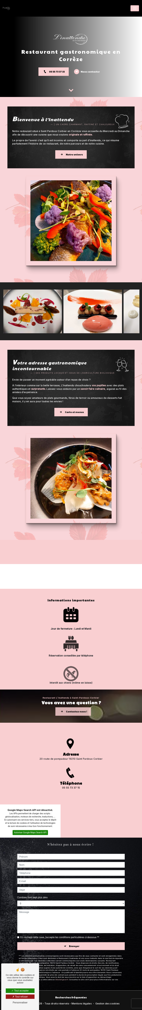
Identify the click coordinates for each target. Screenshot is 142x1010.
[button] (2, 588)
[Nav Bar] (134, 8)
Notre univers (71, 139)
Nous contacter (87, 71)
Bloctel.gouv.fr (62, 965)
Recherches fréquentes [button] (71, 997)
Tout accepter (20, 990)
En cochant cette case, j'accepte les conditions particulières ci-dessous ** (59, 922)
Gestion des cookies (107, 1003)
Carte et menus (71, 397)
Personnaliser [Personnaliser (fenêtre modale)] (20, 1002)
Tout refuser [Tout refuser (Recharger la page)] (20, 996)
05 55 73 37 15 (53, 71)
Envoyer (74, 931)
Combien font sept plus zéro (32, 882)
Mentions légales (81, 1003)
